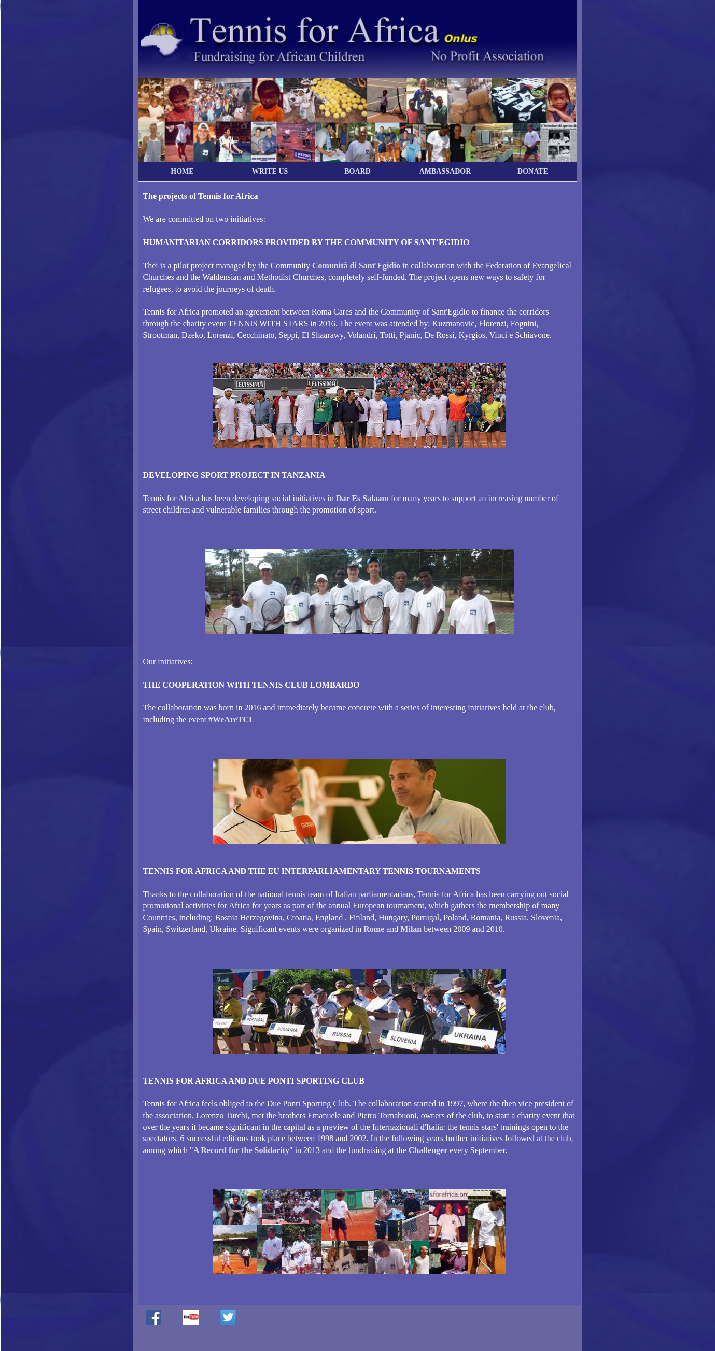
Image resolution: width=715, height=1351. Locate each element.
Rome (373, 929)
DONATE (532, 171)
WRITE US (270, 171)
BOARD (357, 171)
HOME (182, 171)
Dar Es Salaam (362, 498)
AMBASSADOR (445, 171)
